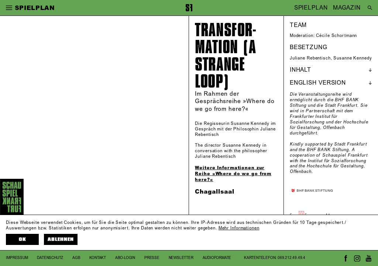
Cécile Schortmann (336, 35)
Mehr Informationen (239, 228)
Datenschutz (50, 258)
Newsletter (181, 258)
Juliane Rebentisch (310, 58)
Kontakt (97, 258)
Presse (151, 258)
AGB (76, 258)
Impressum (17, 258)
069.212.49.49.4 (291, 258)
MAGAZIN (347, 7)
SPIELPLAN (311, 7)
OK (22, 239)
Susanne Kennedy (352, 58)
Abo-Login (125, 258)
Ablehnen (61, 239)
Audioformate (217, 258)
